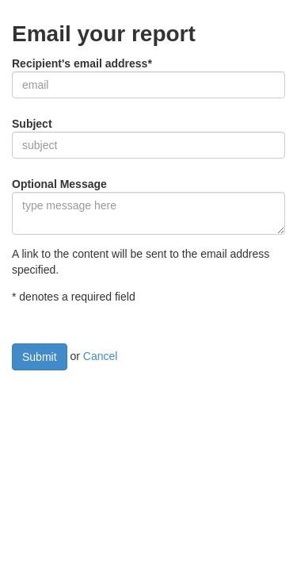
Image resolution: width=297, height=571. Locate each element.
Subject (32, 123)
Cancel (100, 356)
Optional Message (59, 184)
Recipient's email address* (82, 63)
